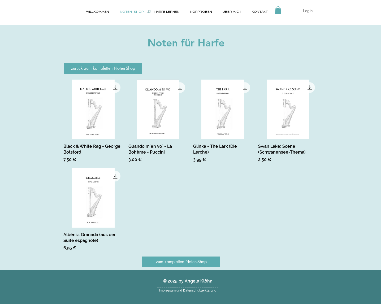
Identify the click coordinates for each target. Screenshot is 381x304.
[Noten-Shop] (149, 11)
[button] (278, 10)
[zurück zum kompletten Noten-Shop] (103, 68)
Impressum (167, 290)
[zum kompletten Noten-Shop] (181, 262)
